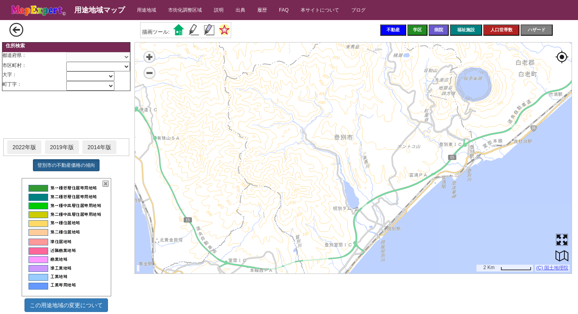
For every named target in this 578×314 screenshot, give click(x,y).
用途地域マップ (99, 10)
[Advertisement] (66, 115)
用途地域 (146, 10)
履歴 (262, 10)
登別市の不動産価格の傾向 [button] (66, 165)
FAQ (284, 10)
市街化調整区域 (185, 10)
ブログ (358, 10)
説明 (219, 10)
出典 (240, 10)
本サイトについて (320, 10)
